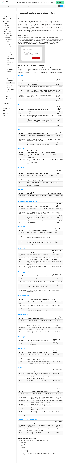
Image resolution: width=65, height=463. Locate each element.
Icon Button (22, 248)
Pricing (53, 2)
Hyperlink (21, 226)
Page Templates (11, 78)
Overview (18, 2)
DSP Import (10, 69)
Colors (8, 64)
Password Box (23, 314)
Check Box (21, 148)
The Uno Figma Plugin (11, 90)
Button (20, 75)
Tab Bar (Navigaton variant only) (29, 419)
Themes (9, 71)
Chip (19, 129)
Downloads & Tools (9, 40)
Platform (28, 2)
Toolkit (6, 113)
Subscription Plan (10, 94)
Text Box (21, 386)
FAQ (7, 96)
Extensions (7, 108)
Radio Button (22, 348)
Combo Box (22, 168)
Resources (46, 2)
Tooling (6, 115)
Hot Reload (7, 29)
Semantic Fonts (10, 73)
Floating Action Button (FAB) (28, 201)
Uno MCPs (6, 27)
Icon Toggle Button (24, 272)
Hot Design (8, 31)
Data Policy (9, 98)
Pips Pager (22, 337)
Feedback (6, 103)
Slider (20, 367)
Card (20, 104)
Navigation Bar (23, 295)
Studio (23, 2)
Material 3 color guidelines (44, 22)
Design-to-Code (9, 33)
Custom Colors (10, 67)
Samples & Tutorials (9, 19)
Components (11, 80)
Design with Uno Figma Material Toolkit (10, 47)
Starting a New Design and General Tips (10, 60)
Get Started (59, 2)
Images (8, 76)
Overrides (40, 6)
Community (34, 2)
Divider (20, 189)
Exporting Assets (9, 86)
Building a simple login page (10, 54)
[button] (60, 6)
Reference (8, 101)
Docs (41, 2)
